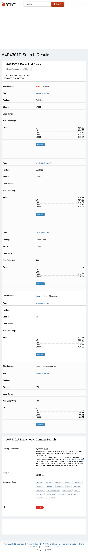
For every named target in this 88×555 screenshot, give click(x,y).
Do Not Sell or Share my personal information (58, 544)
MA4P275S (40, 494)
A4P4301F (40, 486)
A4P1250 (70, 460)
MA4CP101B (72, 494)
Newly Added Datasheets (14, 544)
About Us (55, 547)
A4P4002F (68, 482)
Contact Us (45, 547)
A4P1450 (80, 460)
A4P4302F (50, 486)
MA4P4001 (58, 482)
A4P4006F (78, 482)
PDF (39, 508)
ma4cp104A (51, 494)
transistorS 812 (53, 490)
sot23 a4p (40, 490)
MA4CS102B (51, 498)
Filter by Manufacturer (13, 69)
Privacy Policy (32, 544)
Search (57, 4)
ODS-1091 (61, 494)
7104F (77, 490)
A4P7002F (77, 486)
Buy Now (40, 144)
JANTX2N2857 (67, 490)
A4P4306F (60, 486)
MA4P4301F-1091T (43, 93)
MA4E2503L (40, 498)
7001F (68, 486)
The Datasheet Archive (10, 4)
